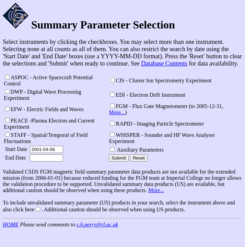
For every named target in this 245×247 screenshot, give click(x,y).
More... (117, 112)
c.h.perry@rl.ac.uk (97, 224)
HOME (11, 224)
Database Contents (164, 63)
